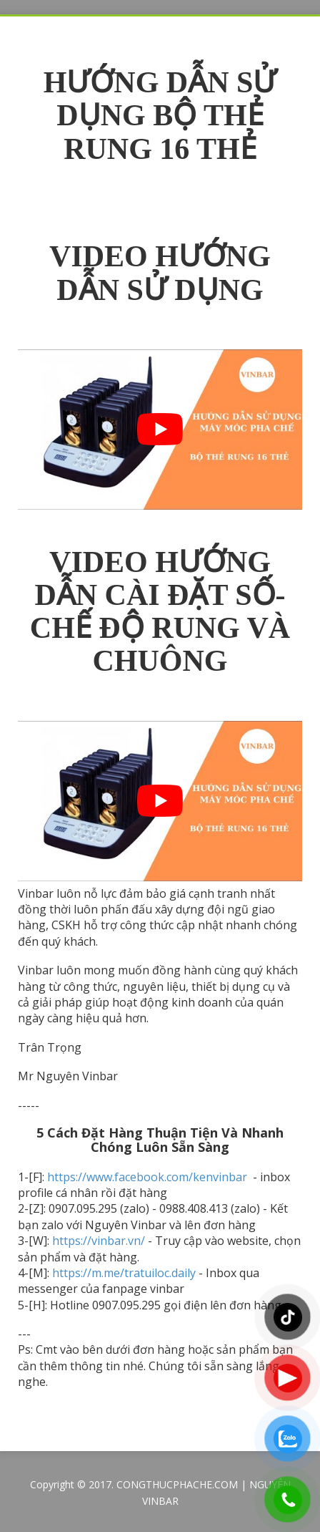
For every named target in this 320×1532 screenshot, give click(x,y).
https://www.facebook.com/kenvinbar (148, 1177)
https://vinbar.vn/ (98, 1241)
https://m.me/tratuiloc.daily (124, 1273)
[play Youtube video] (160, 429)
